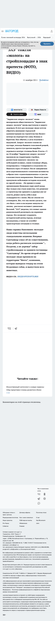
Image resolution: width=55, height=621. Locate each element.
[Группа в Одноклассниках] (44, 494)
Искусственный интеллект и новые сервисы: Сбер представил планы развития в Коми (27, 390)
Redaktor (44, 80)
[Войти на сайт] (51, 31)
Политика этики (41, 512)
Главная (21, 526)
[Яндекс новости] (38, 110)
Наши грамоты (7, 520)
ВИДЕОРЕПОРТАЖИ (28, 276)
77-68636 (21, 573)
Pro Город (6, 523)
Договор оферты (24, 512)
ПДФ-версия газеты (25, 520)
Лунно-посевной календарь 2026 (13, 37)
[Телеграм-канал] (39, 498)
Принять (47, 44)
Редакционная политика (10, 517)
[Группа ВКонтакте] (16, 110)
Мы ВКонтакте (40, 520)
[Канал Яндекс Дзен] (16, 114)
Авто (37, 523)
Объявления (23, 523)
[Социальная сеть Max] (38, 114)
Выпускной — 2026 (34, 37)
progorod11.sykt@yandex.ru (11, 549)
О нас (38, 517)
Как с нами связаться (26, 517)
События (5, 526)
